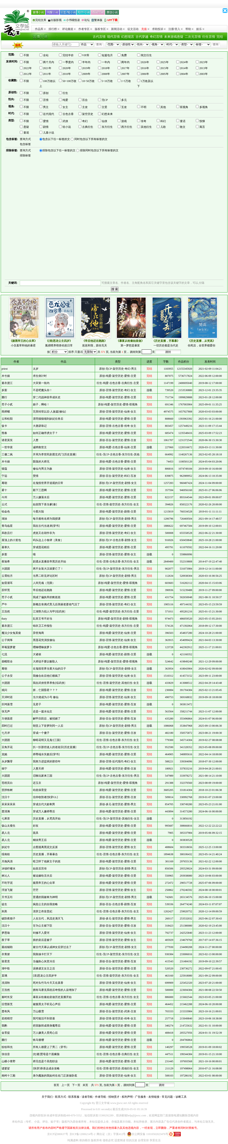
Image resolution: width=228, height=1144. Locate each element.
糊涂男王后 (40, 840)
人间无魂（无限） (44, 583)
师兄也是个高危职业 (45, 1061)
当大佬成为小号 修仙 (45, 697)
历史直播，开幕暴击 (45, 854)
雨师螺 (6, 411)
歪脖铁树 (7, 790)
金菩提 (6, 1032)
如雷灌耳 (7, 583)
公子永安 (7, 675)
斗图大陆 (38, 511)
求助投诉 (159, 29)
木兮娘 (6, 375)
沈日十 (6, 797)
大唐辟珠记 (40, 425)
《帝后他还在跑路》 (94, 340)
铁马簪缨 (38, 1040)
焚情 (35, 475)
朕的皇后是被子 (42, 940)
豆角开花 (7, 747)
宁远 (4, 475)
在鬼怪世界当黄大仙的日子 (49, 668)
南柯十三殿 (8, 1075)
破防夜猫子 (8, 918)
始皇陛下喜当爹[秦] (45, 504)
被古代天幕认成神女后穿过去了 (52, 947)
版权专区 (101, 29)
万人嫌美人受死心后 (45, 1032)
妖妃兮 (6, 847)
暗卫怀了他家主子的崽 (47, 861)
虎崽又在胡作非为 (44, 533)
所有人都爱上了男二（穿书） (51, 1047)
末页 (85, 1085)
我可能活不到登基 (44, 1018)
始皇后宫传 (40, 868)
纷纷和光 (7, 1047)
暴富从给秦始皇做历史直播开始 (52, 997)
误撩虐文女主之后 (44, 968)
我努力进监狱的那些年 (47, 761)
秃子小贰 (7, 404)
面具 (35, 832)
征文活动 (133, 29)
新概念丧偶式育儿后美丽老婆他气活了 (56, 604)
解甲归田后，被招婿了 (47, 718)
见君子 (37, 704)
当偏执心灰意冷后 (44, 961)
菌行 (4, 397)
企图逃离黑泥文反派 (45, 847)
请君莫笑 (7, 440)
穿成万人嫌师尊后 (44, 811)
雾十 (4, 490)
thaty (4, 618)
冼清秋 (6, 982)
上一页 (65, 1085)
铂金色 (6, 511)
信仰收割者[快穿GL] (45, 797)
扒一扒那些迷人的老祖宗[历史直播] (54, 747)
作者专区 (85, 29)
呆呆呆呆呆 (8, 804)
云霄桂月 (7, 575)
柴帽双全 (7, 661)
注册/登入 (175, 29)
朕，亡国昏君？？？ (45, 690)
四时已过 (7, 725)
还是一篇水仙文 (42, 711)
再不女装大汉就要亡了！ (48, 568)
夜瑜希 (6, 561)
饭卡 (4, 425)
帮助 (189, 29)
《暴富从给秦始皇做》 (130, 340)
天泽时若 (7, 697)
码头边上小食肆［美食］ (48, 540)
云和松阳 (7, 418)
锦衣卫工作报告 (42, 625)
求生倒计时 (40, 375)
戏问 (4, 690)
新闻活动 (118, 29)
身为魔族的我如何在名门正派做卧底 (55, 1075)
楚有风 (6, 1011)
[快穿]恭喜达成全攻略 (46, 1068)
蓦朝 (4, 483)
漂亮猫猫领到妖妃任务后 (48, 418)
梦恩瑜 (6, 932)
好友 (35, 825)
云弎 (4, 504)
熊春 (4, 433)
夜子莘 (6, 940)
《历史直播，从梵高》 (201, 340)
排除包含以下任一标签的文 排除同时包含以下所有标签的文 (78, 150)
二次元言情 (193, 36)
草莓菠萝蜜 (8, 647)
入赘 (35, 440)
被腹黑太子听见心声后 (47, 1004)
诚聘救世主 (40, 447)
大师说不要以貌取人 (45, 661)
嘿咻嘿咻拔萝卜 (42, 647)
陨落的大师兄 (41, 461)
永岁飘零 (7, 761)
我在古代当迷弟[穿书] (46, 525)
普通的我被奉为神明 (45, 897)
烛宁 (4, 768)
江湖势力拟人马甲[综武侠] (49, 611)
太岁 (35, 368)
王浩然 (6, 611)
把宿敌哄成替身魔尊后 (47, 1025)
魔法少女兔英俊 (11, 633)
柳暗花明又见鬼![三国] (47, 740)
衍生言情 (208, 36)
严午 (4, 604)
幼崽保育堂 (40, 790)
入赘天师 (38, 768)
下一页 (76, 1085)
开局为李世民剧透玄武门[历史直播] (54, 454)
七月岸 (6, 732)
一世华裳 (7, 447)
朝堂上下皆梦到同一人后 (48, 725)
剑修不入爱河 (41, 932)
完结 (219, 36)
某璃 (4, 975)
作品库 (40, 29)
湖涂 (4, 518)
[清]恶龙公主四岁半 (45, 975)
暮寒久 (6, 547)
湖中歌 (6, 968)
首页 (56, 1085)
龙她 (4, 754)
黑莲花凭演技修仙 (44, 640)
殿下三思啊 (40, 490)
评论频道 (69, 29)
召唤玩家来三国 (42, 775)
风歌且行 (7, 533)
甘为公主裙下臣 (42, 925)
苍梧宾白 (7, 782)
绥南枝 (6, 854)
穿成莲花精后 (41, 547)
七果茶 (6, 818)
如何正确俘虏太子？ (45, 433)
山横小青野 (8, 1061)
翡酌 (4, 1025)
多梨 (4, 390)
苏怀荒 (6, 590)
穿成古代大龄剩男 (44, 804)
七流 (4, 654)
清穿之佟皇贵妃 (42, 911)
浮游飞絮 (7, 890)
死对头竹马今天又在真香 (48, 982)
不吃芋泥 (7, 882)
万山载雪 (38, 1011)
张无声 (6, 711)
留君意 (6, 961)
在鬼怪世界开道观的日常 (48, 483)
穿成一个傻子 (41, 732)
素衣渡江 (7, 383)
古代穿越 (142, 36)
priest (5, 368)
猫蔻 (4, 468)
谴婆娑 (6, 1068)
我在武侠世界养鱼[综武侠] (49, 683)
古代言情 (99, 36)
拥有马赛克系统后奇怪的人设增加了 (55, 990)
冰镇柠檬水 (8, 868)
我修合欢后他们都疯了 (47, 675)
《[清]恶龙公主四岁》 (59, 340)
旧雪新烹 (7, 1004)
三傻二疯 (7, 454)
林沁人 (6, 875)
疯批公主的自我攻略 (45, 904)
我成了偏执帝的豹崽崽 (47, 597)
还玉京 (37, 782)
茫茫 (35, 890)
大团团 (6, 568)
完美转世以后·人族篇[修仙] (49, 411)
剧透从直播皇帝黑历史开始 (49, 561)
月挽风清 (7, 861)
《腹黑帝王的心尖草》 (23, 340)
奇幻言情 (156, 36)
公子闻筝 (7, 640)
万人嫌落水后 (41, 497)
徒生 (4, 904)
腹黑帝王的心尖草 (44, 882)
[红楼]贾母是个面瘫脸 (46, 1054)
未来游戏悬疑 (173, 36)
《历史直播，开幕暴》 (166, 340)
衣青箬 (6, 954)
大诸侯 (37, 654)
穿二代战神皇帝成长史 (47, 397)
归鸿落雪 (7, 704)
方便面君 (7, 718)
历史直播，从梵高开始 (47, 818)
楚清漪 (6, 811)
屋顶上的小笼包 (11, 540)
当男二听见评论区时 (45, 575)
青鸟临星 (7, 525)
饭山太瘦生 (8, 825)
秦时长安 (7, 997)
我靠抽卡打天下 (42, 954)
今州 (4, 497)
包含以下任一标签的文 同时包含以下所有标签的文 (73, 139)
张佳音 (6, 1054)
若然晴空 (7, 1018)
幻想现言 (127, 36)
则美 (4, 911)
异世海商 (38, 633)
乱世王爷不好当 (42, 618)
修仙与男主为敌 (42, 468)
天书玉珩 (7, 897)
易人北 (6, 832)
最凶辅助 (7, 947)
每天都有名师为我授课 (47, 518)
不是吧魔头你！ (42, 390)
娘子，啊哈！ (41, 404)
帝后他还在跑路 (42, 590)
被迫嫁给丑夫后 (42, 875)
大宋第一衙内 (41, 383)
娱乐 (200, 29)
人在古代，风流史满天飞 (48, 918)
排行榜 (54, 29)
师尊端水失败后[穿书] (46, 754)
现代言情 (113, 36)
